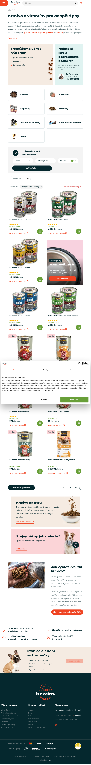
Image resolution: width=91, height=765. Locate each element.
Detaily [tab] (45, 370)
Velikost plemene (43, 161)
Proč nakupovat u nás (8, 714)
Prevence (16, 61)
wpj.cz (48, 761)
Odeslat (77, 716)
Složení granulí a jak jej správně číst (67, 613)
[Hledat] (75, 3)
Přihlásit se (20, 551)
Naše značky (32, 723)
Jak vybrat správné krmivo (23, 57)
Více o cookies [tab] (75, 370)
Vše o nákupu (5, 711)
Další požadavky (25, 168)
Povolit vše (74, 399)
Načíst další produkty (21, 490)
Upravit (45, 399)
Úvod (9, 10)
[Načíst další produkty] (81, 490)
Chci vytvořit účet (74, 662)
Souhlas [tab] (16, 370)
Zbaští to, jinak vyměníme (37, 729)
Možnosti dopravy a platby (10, 717)
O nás (30, 714)
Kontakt (30, 726)
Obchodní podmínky (8, 726)
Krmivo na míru (19, 65)
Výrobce (17, 161)
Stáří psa (63, 161)
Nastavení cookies (7, 729)
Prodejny (31, 711)
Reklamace (4, 723)
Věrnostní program (7, 720)
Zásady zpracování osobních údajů (67, 721)
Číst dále (11, 38)
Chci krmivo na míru (24, 524)
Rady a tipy (32, 717)
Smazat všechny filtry (72, 187)
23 (76, 490)
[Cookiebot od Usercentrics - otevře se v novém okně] (80, 363)
